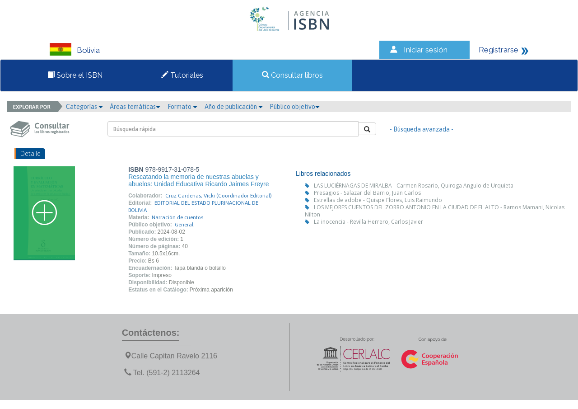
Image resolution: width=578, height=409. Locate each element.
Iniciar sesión (425, 49)
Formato (182, 106)
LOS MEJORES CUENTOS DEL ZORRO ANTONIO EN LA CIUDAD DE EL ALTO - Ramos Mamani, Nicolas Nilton (434, 210)
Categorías (84, 106)
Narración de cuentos (177, 217)
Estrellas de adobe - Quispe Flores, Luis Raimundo (378, 200)
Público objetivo (295, 106)
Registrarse (498, 49)
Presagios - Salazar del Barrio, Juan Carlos (367, 193)
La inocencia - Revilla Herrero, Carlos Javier (368, 222)
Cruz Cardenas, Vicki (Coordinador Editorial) (218, 196)
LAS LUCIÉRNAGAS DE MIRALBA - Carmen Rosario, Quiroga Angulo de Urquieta (413, 185)
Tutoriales (182, 75)
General (184, 224)
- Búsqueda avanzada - (421, 129)
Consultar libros (292, 75)
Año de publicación (234, 106)
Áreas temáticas (135, 106)
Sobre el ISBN (75, 75)
